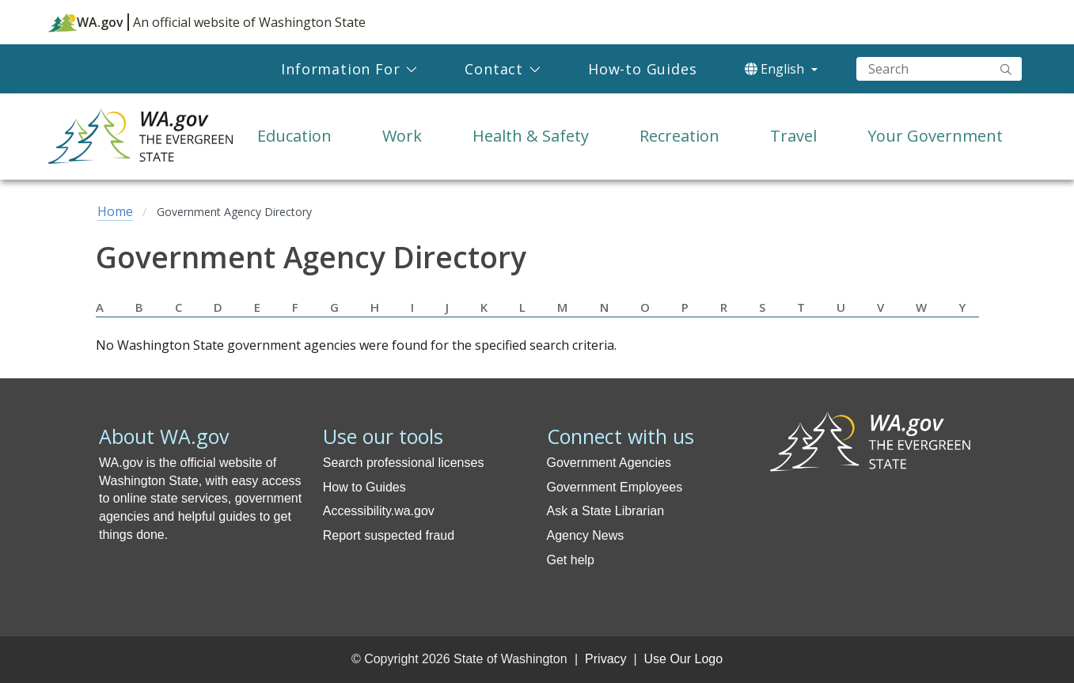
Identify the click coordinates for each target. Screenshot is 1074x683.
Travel (793, 135)
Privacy (605, 659)
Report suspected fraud (388, 535)
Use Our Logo (683, 659)
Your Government (935, 135)
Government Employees (615, 487)
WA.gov (85, 22)
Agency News (585, 535)
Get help (570, 560)
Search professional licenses (403, 462)
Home (115, 211)
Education (294, 135)
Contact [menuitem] (494, 68)
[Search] (939, 69)
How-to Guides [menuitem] (642, 68)
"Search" (1006, 69)
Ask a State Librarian (606, 511)
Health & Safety (530, 135)
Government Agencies (609, 462)
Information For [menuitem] (340, 68)
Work (402, 135)
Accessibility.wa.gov (379, 511)
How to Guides (364, 487)
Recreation (679, 135)
